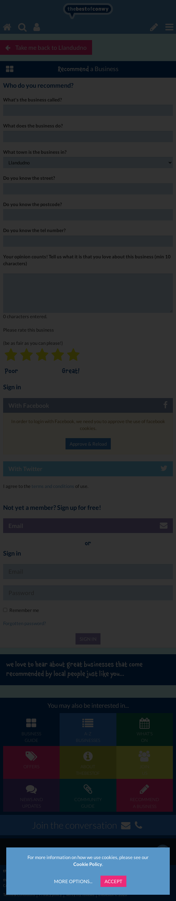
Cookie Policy (87, 864)
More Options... (73, 881)
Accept (113, 881)
